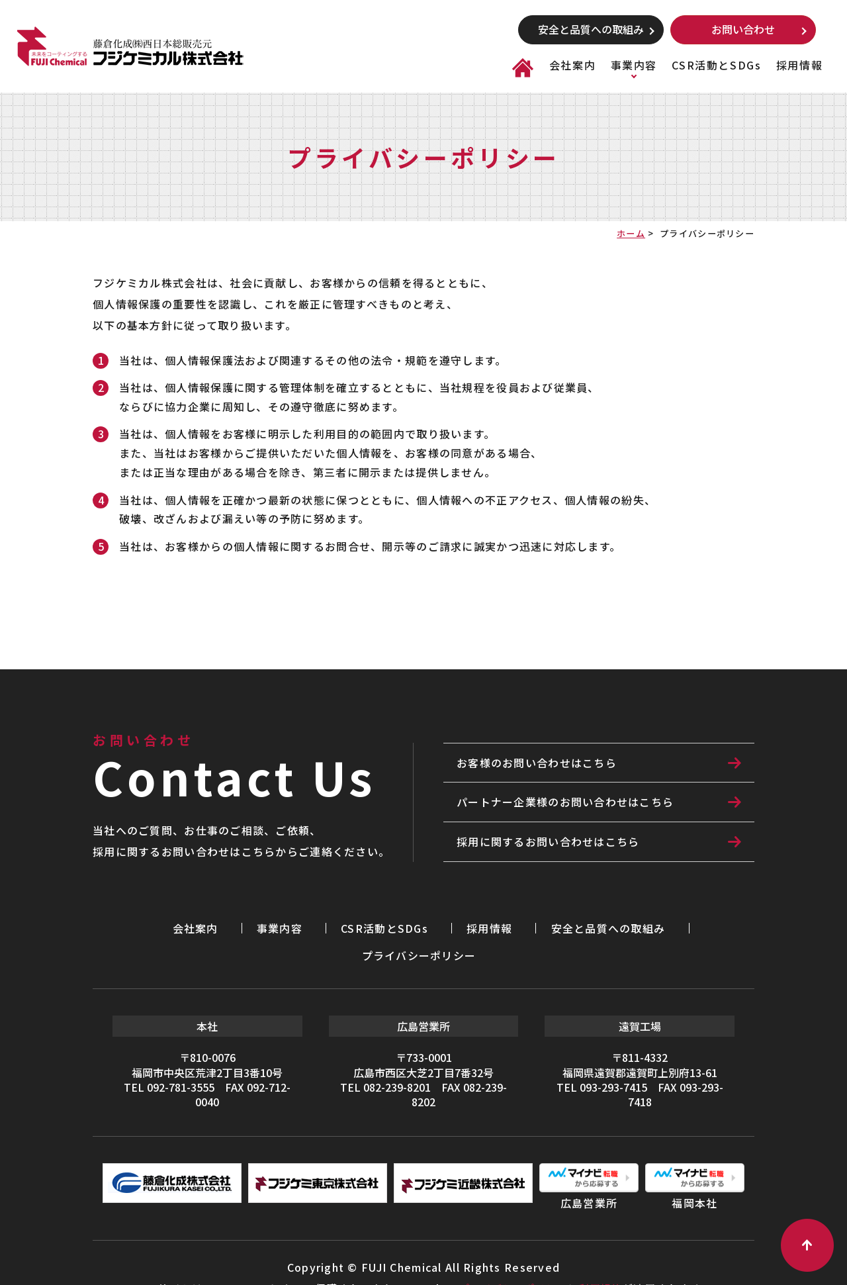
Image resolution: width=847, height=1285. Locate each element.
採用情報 (799, 65)
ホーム (631, 233)
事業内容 (634, 65)
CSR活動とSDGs (716, 65)
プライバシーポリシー (644, 927)
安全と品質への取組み (591, 29)
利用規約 (603, 1258)
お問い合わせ (743, 29)
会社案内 (572, 65)
